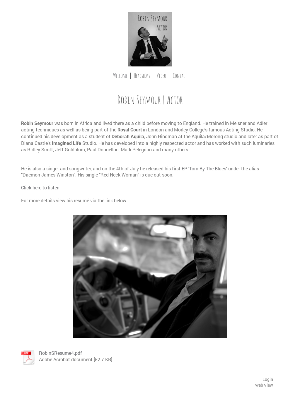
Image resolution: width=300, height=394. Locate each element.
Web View (264, 385)
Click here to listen (40, 187)
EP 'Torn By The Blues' (204, 168)
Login (267, 379)
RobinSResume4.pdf (60, 353)
